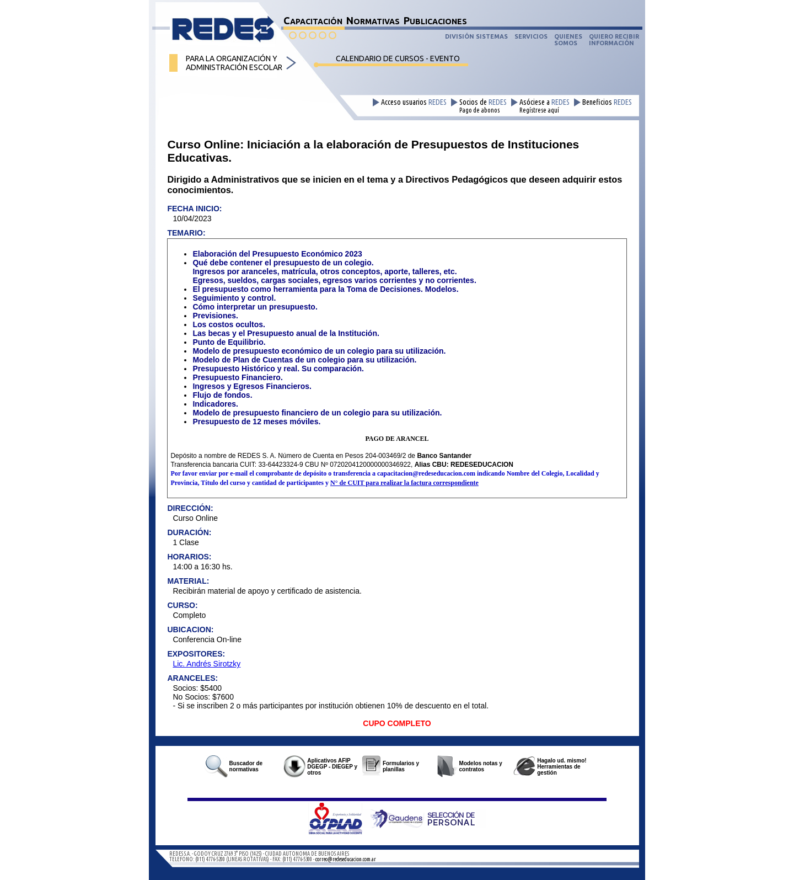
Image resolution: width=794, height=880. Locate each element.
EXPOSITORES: (196, 653)
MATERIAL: (188, 581)
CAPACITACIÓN (312, 20)
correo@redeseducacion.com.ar (345, 859)
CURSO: (182, 605)
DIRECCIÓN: (190, 508)
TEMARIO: (186, 232)
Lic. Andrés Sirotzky (206, 663)
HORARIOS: (189, 556)
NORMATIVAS (373, 20)
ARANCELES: (192, 678)
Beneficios (607, 102)
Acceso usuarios (414, 102)
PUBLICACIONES (435, 20)
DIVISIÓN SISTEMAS (476, 36)
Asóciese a (544, 106)
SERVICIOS (531, 36)
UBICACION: (190, 629)
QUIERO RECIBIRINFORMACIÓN (614, 39)
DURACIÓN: (189, 532)
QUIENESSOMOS (568, 39)
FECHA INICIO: (194, 208)
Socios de (483, 106)
